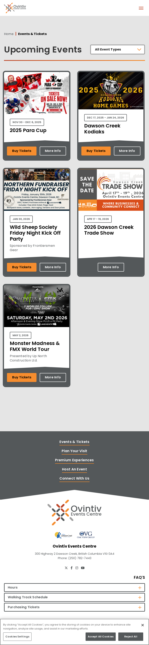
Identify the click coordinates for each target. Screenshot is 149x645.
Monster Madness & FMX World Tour (35, 346)
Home (9, 34)
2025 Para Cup (28, 130)
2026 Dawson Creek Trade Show (109, 230)
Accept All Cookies (100, 636)
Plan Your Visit (74, 451)
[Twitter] (66, 567)
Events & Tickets (74, 441)
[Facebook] (72, 567)
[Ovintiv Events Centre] (74, 512)
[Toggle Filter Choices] (117, 49)
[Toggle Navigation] (141, 8)
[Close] (142, 625)
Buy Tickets (21, 151)
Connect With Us (74, 478)
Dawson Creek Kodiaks (102, 128)
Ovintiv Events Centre (15, 8)
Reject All (130, 636)
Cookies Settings (17, 636)
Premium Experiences (74, 460)
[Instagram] (76, 567)
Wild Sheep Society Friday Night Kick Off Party (35, 233)
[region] (74, 632)
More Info (53, 151)
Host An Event (74, 469)
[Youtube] (83, 567)
